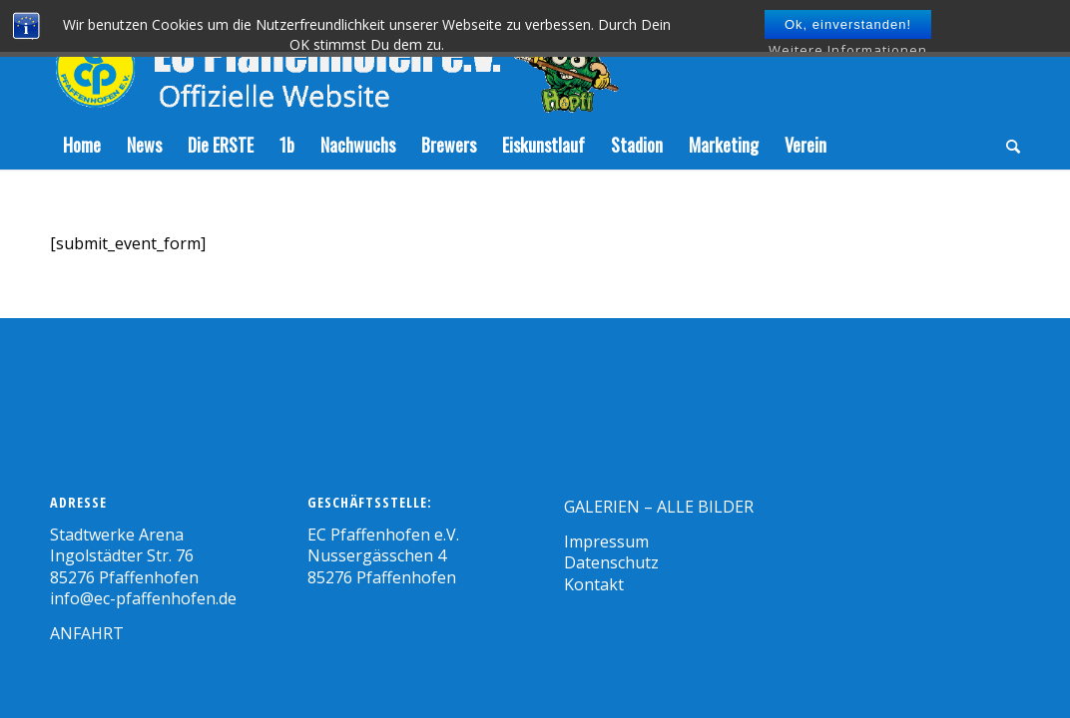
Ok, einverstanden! (848, 24)
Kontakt (594, 584)
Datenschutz (611, 562)
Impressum (606, 541)
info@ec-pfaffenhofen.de (143, 598)
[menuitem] (82, 145)
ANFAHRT (87, 633)
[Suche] (1006, 145)
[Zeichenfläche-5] (334, 60)
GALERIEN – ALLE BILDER (659, 507)
